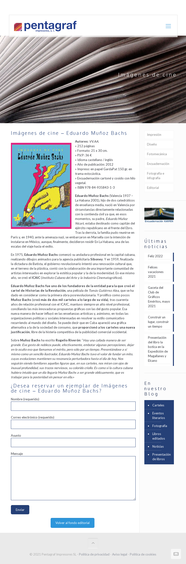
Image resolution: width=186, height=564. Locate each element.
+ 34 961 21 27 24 (55, 7)
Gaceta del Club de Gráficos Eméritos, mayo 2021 (159, 297)
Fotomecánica (157, 154)
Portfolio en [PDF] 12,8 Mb (158, 7)
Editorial (153, 188)
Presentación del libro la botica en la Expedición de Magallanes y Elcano (158, 349)
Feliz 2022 (155, 256)
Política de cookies (143, 554)
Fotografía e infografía (155, 175)
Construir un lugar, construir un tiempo (158, 321)
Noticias (158, 446)
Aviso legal (119, 554)
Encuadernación (158, 164)
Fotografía (159, 426)
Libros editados (158, 436)
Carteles (158, 405)
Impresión (154, 135)
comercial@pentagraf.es (93, 7)
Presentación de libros (161, 456)
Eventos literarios (158, 415)
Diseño (152, 144)
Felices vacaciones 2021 (155, 271)
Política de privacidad (94, 554)
